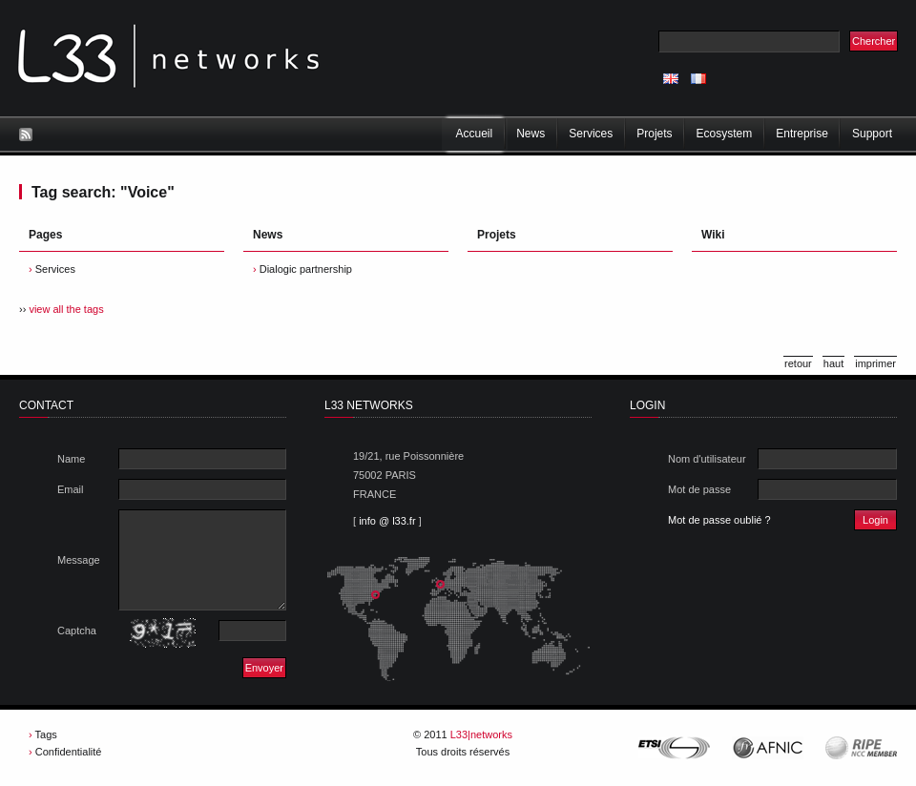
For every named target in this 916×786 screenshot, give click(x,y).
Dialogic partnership (306, 269)
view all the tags (66, 309)
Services (55, 269)
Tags (46, 734)
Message (78, 560)
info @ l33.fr (387, 521)
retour (798, 363)
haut (833, 363)
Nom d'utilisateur (707, 459)
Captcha (76, 630)
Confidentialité (68, 751)
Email (70, 489)
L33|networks (481, 734)
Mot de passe (699, 489)
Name (71, 459)
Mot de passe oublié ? (719, 520)
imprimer (875, 363)
